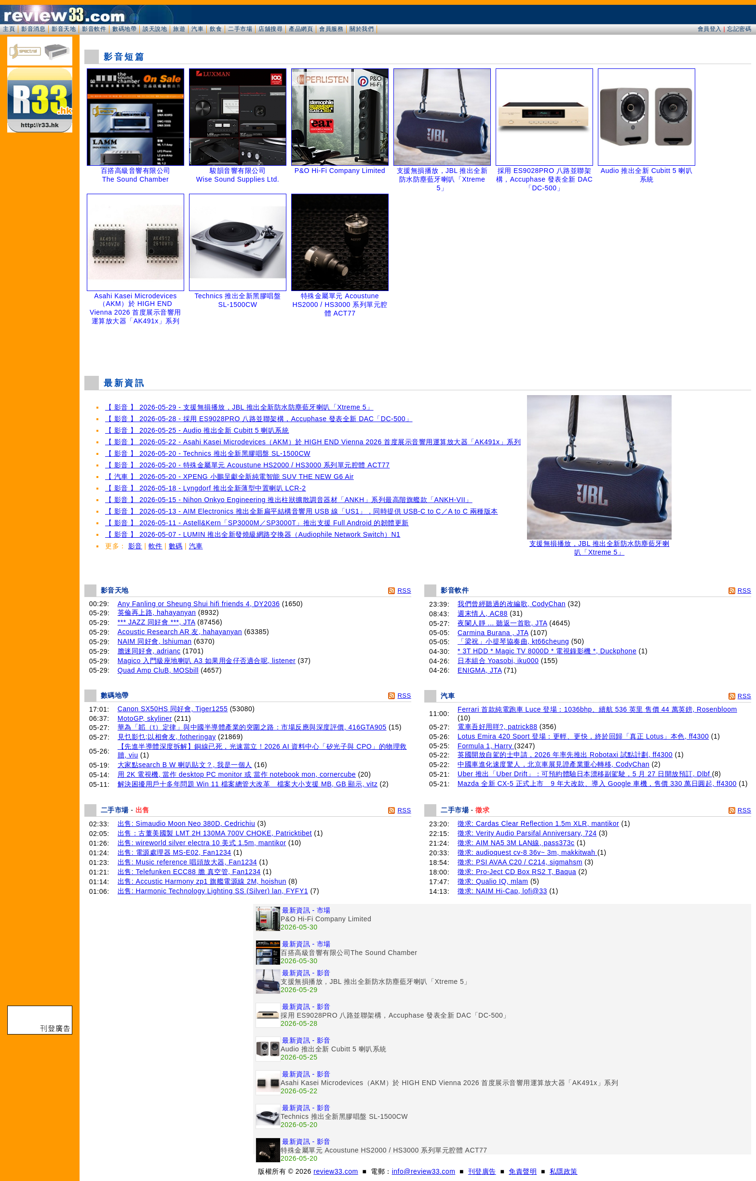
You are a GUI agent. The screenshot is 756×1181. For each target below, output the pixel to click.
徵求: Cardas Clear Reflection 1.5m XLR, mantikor (538, 823)
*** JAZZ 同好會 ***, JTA (156, 622)
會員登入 (710, 29)
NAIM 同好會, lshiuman (155, 641)
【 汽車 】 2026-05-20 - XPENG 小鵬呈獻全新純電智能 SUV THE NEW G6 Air (229, 476)
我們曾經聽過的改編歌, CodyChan (512, 604)
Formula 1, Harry (486, 746)
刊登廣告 (482, 1171)
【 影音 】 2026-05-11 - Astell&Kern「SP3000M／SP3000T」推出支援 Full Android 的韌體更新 (257, 523)
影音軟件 (94, 29)
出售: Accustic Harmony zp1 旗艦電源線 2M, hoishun (202, 881)
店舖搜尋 (270, 29)
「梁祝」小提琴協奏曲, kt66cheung (513, 641)
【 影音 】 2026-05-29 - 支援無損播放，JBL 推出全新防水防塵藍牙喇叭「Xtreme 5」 (239, 407)
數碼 (176, 546)
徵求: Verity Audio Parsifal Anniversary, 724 (527, 833)
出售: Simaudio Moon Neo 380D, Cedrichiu (186, 823)
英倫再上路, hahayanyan (157, 612)
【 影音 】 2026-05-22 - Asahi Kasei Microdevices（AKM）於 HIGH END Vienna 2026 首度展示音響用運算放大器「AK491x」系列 (313, 442)
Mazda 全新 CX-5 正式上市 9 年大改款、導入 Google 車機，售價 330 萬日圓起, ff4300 (597, 783)
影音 (135, 546)
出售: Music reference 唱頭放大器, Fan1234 (187, 862)
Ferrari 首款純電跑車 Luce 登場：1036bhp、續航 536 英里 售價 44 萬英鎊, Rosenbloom (597, 709)
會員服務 (331, 29)
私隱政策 (564, 1171)
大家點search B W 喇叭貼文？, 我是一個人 (185, 765)
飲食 (216, 29)
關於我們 (362, 29)
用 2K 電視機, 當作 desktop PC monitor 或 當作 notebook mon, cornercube (237, 774)
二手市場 (240, 29)
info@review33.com (424, 1171)
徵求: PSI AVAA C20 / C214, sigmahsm (520, 862)
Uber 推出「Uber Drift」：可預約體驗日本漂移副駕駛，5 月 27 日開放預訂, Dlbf (585, 774)
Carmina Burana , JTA (493, 633)
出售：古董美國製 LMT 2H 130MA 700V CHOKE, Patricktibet (215, 833)
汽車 (197, 29)
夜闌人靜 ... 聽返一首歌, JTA (502, 623)
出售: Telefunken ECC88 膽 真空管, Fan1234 (189, 872)
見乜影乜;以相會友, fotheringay (167, 737)
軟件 (155, 546)
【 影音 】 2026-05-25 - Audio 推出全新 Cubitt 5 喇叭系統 (197, 430)
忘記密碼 (739, 29)
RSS (404, 590)
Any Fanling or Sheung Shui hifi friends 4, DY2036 (199, 604)
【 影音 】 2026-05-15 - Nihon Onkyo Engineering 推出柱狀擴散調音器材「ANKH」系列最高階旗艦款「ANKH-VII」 (288, 500)
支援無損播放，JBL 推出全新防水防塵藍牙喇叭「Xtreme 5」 (599, 544)
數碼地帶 (124, 29)
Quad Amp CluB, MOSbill (158, 670)
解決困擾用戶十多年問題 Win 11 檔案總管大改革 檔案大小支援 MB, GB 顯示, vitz (248, 784)
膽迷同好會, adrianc (149, 651)
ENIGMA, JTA (480, 670)
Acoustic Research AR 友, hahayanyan (180, 632)
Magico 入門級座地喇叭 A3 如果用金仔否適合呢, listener (207, 660)
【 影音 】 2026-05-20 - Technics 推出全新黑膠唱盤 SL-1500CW (207, 453)
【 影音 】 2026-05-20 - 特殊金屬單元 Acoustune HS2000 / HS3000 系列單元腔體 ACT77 (247, 465)
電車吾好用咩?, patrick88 (497, 726)
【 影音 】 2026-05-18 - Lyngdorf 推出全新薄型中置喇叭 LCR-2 (205, 488)
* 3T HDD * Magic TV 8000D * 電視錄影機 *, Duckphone (547, 651)
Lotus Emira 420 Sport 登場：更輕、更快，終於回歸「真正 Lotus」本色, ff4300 (583, 736)
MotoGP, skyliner (145, 718)
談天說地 (155, 29)
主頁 (9, 29)
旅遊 (179, 29)
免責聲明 (523, 1171)
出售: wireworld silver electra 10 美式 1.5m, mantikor (202, 843)
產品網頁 (301, 29)
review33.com (335, 1171)
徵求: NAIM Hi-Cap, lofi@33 (502, 891)
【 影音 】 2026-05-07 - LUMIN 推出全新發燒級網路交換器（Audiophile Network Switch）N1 (252, 534)
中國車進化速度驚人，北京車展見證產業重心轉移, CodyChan (553, 764)
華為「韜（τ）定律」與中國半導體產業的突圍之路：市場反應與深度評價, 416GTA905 (252, 727)
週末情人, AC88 (483, 613)
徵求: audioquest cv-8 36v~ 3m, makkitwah (527, 852)
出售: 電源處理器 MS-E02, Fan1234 (174, 852)
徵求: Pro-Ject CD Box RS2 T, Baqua (517, 872)
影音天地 (64, 29)
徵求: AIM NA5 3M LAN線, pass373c (516, 843)
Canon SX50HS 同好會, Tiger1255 (173, 709)
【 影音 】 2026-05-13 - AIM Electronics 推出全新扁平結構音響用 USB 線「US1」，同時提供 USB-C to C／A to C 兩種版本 (301, 511)
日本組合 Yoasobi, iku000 (498, 660)
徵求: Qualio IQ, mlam (493, 881)
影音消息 (33, 29)
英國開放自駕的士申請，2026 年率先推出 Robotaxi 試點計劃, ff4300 (565, 754)
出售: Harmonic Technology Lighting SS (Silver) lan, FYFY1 (213, 891)
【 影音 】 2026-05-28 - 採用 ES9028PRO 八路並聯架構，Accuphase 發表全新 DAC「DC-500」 (259, 419)
